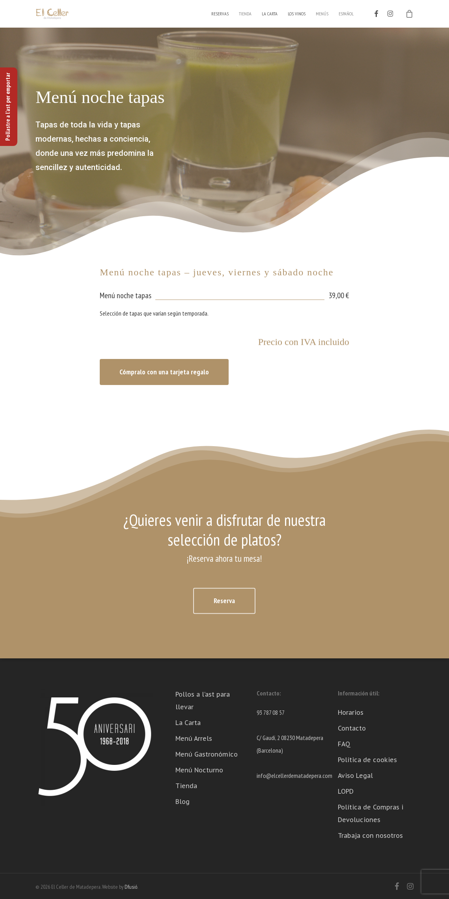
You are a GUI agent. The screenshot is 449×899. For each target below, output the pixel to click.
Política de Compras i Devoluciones (370, 813)
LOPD (346, 791)
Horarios (350, 712)
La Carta (188, 723)
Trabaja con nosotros (370, 835)
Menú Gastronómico (206, 754)
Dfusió (131, 886)
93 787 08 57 (271, 712)
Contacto (352, 728)
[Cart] (409, 13)
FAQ (344, 744)
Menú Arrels (193, 738)
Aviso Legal (355, 775)
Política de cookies (367, 760)
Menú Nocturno (199, 770)
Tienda (186, 786)
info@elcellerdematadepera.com (294, 775)
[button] (164, 372)
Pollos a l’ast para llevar (202, 700)
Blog (182, 802)
